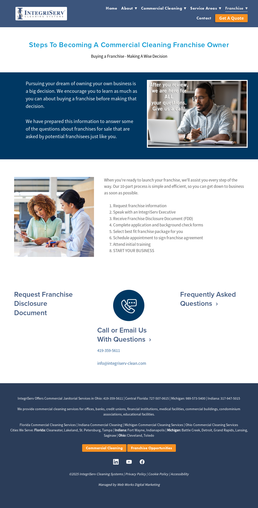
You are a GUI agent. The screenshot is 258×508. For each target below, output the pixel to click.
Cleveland (134, 435)
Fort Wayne (136, 430)
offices (89, 409)
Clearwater (54, 430)
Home (111, 8)
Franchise (236, 8)
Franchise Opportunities (151, 448)
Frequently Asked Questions (208, 298)
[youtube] (129, 462)
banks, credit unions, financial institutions (126, 409)
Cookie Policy (158, 474)
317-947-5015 (230, 398)
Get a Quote (231, 18)
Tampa (107, 430)
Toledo (149, 435)
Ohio (98, 398)
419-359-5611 (108, 350)
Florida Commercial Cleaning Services (48, 425)
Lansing (241, 430)
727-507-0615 (159, 398)
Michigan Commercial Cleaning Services (153, 425)
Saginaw (110, 435)
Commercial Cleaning (163, 8)
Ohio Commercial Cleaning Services (211, 425)
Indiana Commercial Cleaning (100, 425)
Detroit (207, 430)
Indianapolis (155, 430)
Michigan (177, 398)
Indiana (213, 398)
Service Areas (205, 8)
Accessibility (180, 474)
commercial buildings (201, 409)
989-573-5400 (195, 398)
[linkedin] (116, 462)
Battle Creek (191, 430)
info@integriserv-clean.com (121, 363)
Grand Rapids (224, 430)
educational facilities (138, 414)
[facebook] (142, 462)
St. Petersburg (90, 430)
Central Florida (136, 398)
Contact (204, 18)
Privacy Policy (135, 474)
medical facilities (171, 409)
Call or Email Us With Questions (122, 334)
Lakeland (71, 430)
